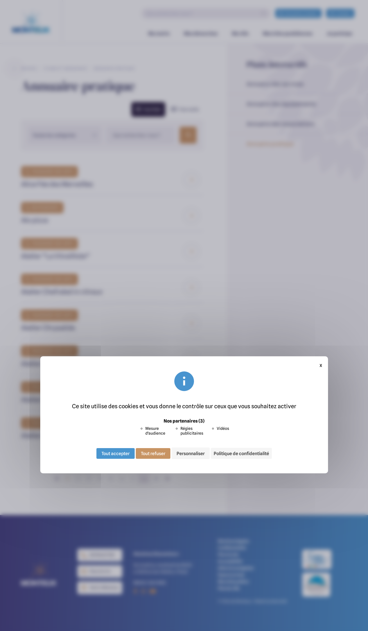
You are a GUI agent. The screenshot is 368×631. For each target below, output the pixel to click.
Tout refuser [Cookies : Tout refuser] (153, 453)
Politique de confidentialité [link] (241, 453)
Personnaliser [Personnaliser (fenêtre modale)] (191, 453)
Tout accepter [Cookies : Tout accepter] (115, 453)
